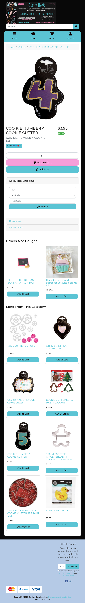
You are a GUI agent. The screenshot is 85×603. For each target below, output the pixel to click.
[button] (42, 169)
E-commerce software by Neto (59, 597)
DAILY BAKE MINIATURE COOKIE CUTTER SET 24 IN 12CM (23, 513)
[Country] (42, 195)
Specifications (16, 227)
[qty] (42, 189)
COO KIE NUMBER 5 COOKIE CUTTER (18, 455)
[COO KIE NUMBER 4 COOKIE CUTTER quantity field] (42, 155)
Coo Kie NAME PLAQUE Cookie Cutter (21, 401)
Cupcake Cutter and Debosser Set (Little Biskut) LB (61, 283)
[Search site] (76, 26)
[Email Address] (62, 566)
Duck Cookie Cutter (57, 510)
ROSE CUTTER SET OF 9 (21, 346)
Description (15, 221)
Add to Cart (43, 162)
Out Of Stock (62, 414)
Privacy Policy (68, 576)
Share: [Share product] (13, 146)
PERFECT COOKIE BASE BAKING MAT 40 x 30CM (21, 281)
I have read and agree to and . (68, 573)
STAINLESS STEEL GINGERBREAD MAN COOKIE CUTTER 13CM (59, 457)
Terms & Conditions (66, 573)
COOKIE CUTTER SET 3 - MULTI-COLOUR (60, 401)
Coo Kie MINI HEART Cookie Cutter (58, 347)
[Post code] (42, 201)
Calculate (42, 206)
